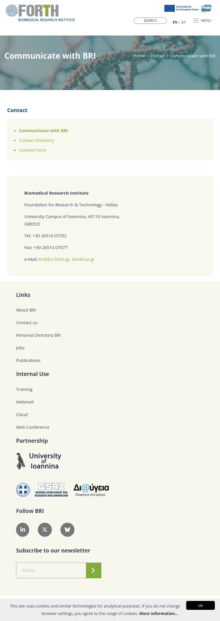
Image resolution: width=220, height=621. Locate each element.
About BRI (26, 310)
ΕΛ (184, 22)
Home (139, 55)
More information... (158, 613)
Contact (17, 110)
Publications (28, 360)
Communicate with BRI (43, 130)
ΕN (175, 22)
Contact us (26, 322)
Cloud (22, 414)
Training (24, 389)
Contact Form (32, 150)
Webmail (25, 402)
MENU (202, 21)
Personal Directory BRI (38, 335)
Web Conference (32, 427)
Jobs (20, 347)
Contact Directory (36, 140)
